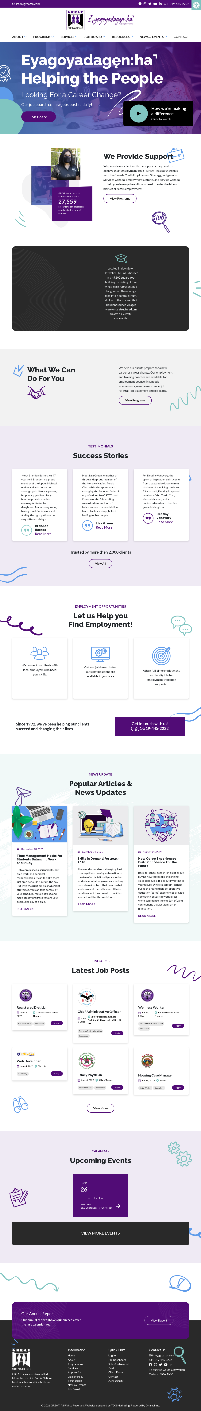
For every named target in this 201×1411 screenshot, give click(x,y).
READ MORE (25, 909)
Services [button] (69, 36)
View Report (159, 1320)
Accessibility (115, 1380)
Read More (43, 534)
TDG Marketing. (120, 1405)
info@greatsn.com (26, 3)
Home (71, 1355)
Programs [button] (43, 36)
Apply (58, 1023)
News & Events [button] (153, 36)
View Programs (120, 198)
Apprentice (74, 1372)
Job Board (38, 116)
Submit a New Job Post (118, 1366)
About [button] (19, 36)
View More (103, 1109)
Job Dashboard (117, 1359)
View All (100, 563)
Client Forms (115, 1372)
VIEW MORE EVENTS (100, 1233)
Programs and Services (76, 1366)
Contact (181, 36)
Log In (112, 1355)
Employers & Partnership (75, 1378)
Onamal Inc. (153, 1405)
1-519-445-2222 (176, 3)
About (71, 1359)
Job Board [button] (94, 36)
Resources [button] (122, 36)
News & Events (77, 1384)
